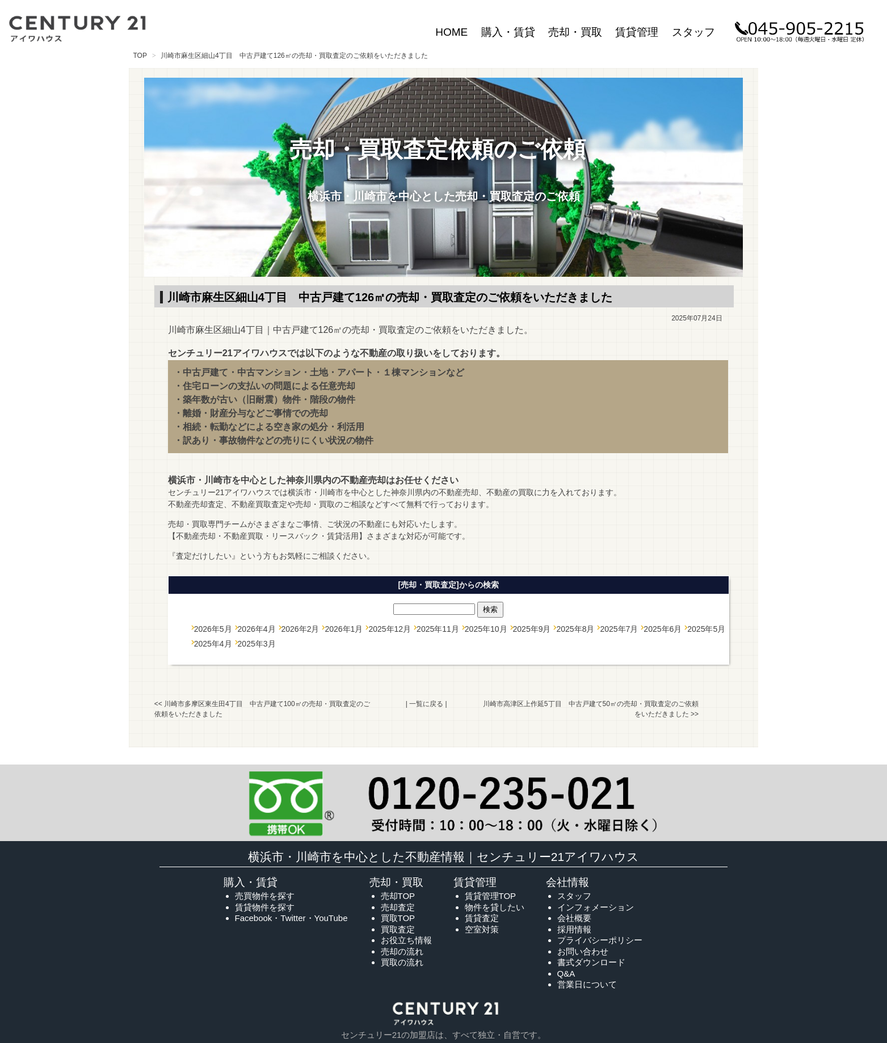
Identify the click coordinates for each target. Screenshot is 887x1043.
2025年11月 (438, 629)
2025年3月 (257, 643)
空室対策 (482, 929)
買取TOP (398, 918)
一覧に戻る (426, 704)
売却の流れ (402, 951)
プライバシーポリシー (599, 940)
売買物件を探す (265, 896)
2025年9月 (532, 629)
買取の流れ (402, 962)
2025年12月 (389, 629)
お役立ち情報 (406, 940)
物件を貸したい (494, 907)
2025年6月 (663, 629)
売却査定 (398, 907)
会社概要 (574, 918)
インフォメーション (595, 907)
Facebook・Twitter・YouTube (291, 918)
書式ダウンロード (591, 962)
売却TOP (398, 896)
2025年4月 (213, 643)
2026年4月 (257, 629)
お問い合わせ (582, 951)
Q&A (566, 973)
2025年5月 (706, 629)
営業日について (587, 984)
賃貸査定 (482, 918)
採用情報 (574, 929)
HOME (451, 32)
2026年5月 (213, 629)
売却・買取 (575, 32)
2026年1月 (344, 629)
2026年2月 (300, 629)
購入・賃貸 (508, 32)
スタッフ (693, 32)
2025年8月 (575, 629)
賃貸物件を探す (265, 907)
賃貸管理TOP (490, 896)
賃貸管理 (636, 32)
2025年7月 (619, 629)
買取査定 (398, 929)
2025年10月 (486, 629)
